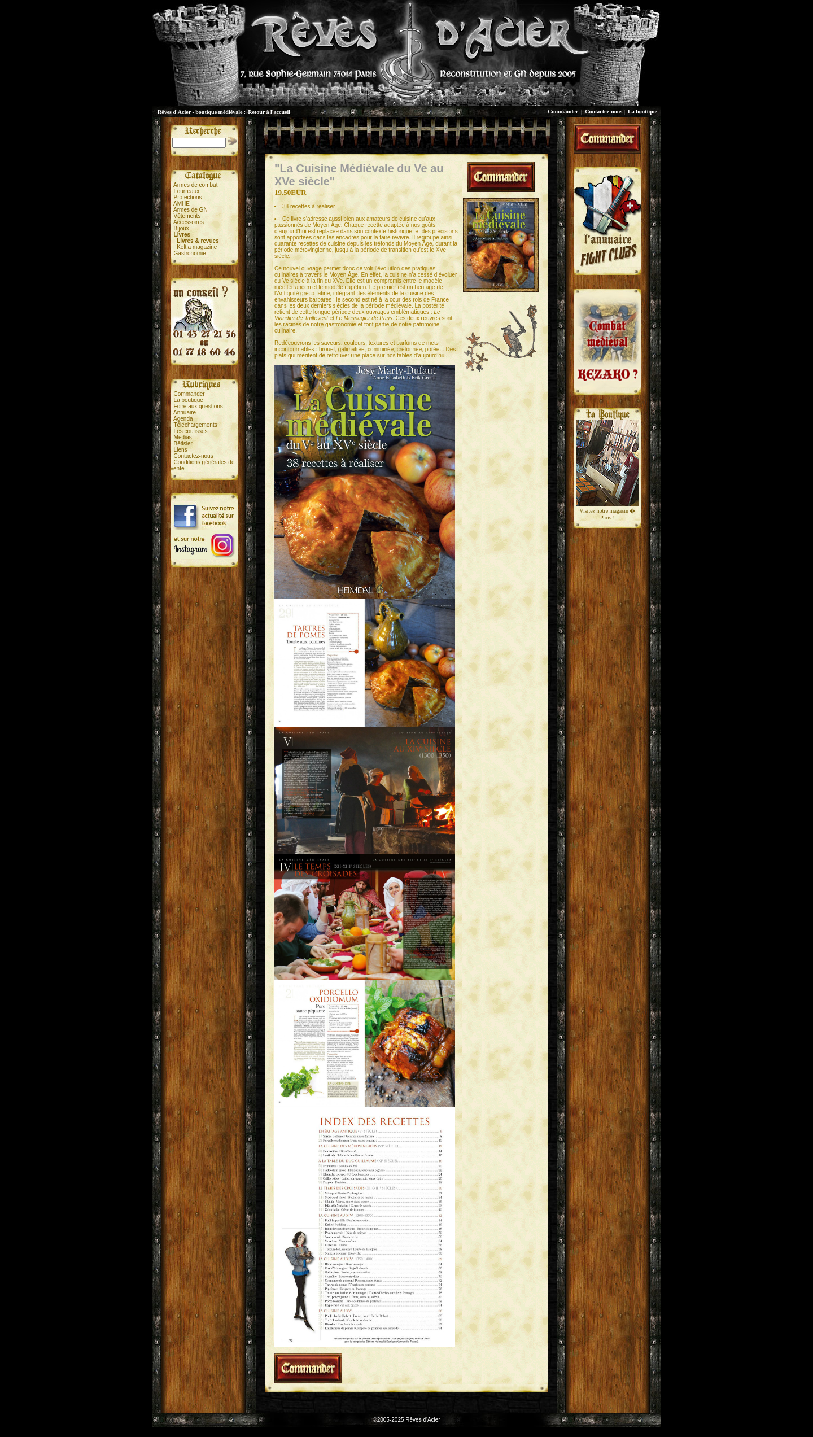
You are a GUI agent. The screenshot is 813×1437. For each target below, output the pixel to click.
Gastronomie (190, 253)
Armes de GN (190, 210)
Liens (180, 450)
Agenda (183, 419)
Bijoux (181, 228)
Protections (188, 197)
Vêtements (187, 216)
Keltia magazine (197, 247)
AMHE (181, 203)
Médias (183, 437)
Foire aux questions (198, 406)
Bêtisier (183, 443)
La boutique (642, 111)
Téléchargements (195, 425)
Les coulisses (191, 431)
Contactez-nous (603, 111)
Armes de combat (195, 185)
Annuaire (184, 412)
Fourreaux (187, 191)
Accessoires (188, 222)
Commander (563, 111)
